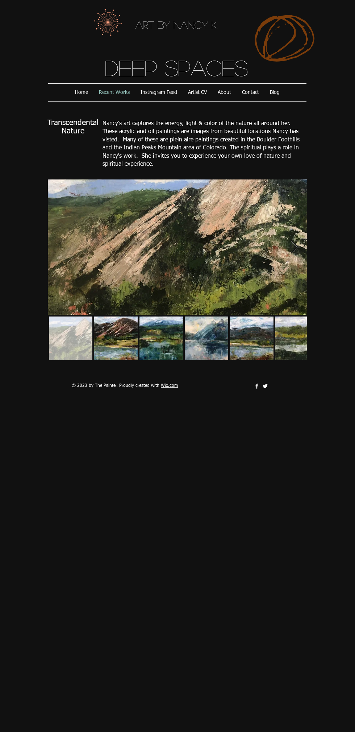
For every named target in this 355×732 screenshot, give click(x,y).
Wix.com (169, 386)
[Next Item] (294, 247)
